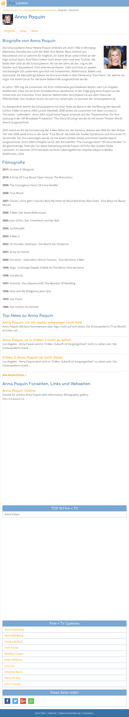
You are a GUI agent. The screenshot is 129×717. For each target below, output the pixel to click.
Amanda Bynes (14, 672)
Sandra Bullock (14, 641)
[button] (7, 701)
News (23, 31)
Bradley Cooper (14, 653)
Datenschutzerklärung (69, 713)
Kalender (52, 713)
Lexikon (19, 3)
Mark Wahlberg (14, 635)
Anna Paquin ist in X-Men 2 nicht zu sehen (36, 340)
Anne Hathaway (14, 629)
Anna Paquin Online (18, 390)
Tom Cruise (12, 647)
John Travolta (13, 684)
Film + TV (18, 10)
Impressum (87, 713)
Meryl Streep (12, 678)
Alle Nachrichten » (14, 375)
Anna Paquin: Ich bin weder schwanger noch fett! (42, 322)
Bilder (35, 31)
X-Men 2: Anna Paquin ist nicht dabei (32, 357)
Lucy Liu (9, 666)
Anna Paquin (50, 10)
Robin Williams (14, 660)
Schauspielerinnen (33, 10)
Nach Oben (40, 713)
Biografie (9, 31)
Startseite (7, 10)
